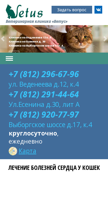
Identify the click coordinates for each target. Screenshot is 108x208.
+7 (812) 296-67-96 (44, 73)
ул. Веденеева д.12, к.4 (44, 84)
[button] (2, 39)
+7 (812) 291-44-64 (44, 94)
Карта (22, 151)
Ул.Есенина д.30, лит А (44, 104)
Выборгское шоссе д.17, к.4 (50, 124)
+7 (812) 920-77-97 (44, 114)
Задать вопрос (71, 9)
